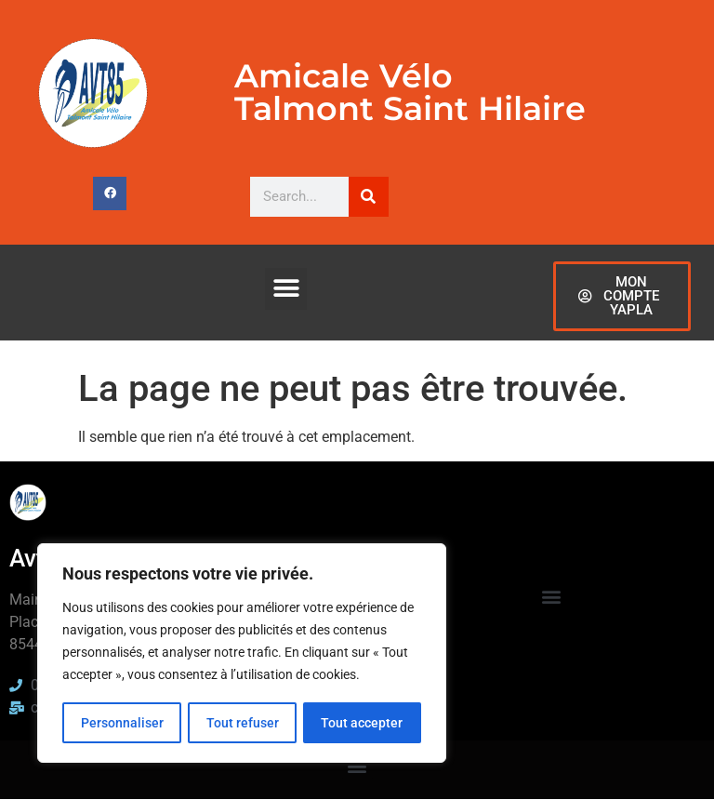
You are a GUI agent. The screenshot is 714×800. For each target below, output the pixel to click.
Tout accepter (362, 722)
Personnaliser (121, 722)
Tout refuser (241, 722)
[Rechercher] (369, 197)
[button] (286, 289)
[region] (241, 654)
